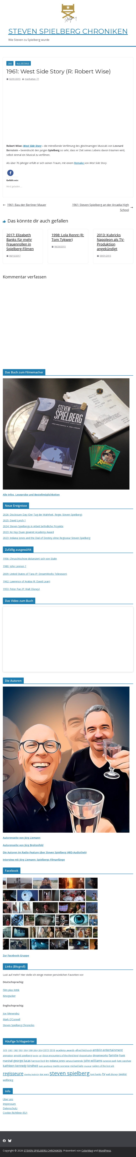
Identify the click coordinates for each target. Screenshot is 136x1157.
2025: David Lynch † (14, 520)
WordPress (104, 1150)
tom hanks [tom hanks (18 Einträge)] (95, 1074)
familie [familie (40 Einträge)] (113, 1055)
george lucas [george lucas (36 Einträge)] (22, 1061)
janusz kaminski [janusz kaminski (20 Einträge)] (74, 1060)
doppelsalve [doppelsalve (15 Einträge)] (85, 1055)
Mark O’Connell (11, 1019)
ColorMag (87, 1150)
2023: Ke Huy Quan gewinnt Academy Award (28, 532)
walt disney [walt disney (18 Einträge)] (112, 1074)
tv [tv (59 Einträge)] (103, 1074)
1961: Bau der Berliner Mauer (24, 205)
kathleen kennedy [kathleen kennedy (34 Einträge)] (15, 1066)
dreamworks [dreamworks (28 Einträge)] (100, 1055)
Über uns (8, 1099)
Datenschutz (10, 1108)
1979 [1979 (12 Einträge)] (5, 1050)
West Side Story (32, 145)
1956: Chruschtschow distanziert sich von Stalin (30, 558)
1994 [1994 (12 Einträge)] (25, 1050)
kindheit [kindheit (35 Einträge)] (32, 1066)
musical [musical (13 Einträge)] (87, 1066)
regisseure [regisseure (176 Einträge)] (13, 1073)
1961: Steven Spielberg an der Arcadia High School (102, 207)
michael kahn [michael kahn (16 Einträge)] (76, 1066)
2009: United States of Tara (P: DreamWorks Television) (35, 573)
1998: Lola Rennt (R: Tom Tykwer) (68, 237)
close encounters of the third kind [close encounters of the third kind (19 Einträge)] (60, 1055)
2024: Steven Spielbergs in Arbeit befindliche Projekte (33, 526)
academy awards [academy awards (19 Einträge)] (65, 1050)
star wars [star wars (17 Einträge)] (44, 1074)
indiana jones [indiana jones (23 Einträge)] (57, 1060)
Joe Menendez (11, 1013)
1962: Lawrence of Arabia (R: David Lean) (26, 581)
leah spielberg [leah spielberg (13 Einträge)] (45, 1066)
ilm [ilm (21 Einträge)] (47, 1060)
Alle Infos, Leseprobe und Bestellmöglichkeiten (31, 494)
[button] (10, 173)
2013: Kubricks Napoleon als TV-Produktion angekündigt (110, 242)
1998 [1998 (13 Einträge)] (30, 1050)
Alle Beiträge (23, 63)
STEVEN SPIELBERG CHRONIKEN (68, 31)
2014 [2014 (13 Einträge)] (40, 1050)
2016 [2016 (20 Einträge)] (52, 1050)
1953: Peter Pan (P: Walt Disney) (21, 589)
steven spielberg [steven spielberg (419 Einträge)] (70, 1073)
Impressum (9, 1104)
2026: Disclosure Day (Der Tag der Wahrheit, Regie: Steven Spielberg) (42, 514)
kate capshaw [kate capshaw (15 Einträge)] (124, 1060)
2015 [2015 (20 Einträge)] (46, 1050)
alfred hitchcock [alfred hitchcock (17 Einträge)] (83, 1050)
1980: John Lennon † (14, 566)
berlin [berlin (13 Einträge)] (35, 1055)
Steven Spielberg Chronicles (18, 1025)
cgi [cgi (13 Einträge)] (40, 1055)
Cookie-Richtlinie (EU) (15, 1112)
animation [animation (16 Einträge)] (8, 1055)
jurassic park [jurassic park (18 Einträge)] (110, 1060)
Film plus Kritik (11, 990)
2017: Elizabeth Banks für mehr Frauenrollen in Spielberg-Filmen (20, 242)
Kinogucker (9, 995)
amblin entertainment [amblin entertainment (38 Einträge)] (107, 1050)
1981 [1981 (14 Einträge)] (10, 1050)
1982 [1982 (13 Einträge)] (15, 1050)
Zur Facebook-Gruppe (16, 955)
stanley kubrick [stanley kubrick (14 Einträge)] (31, 1074)
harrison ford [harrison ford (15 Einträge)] (38, 1060)
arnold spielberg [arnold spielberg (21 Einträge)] (23, 1055)
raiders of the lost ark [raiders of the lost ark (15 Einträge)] (103, 1066)
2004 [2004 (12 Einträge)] (35, 1050)
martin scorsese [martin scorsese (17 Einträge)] (61, 1066)
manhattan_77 (32, 78)
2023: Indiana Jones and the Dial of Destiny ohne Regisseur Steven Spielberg (46, 538)
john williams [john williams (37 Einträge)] (93, 1060)
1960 (10, 63)
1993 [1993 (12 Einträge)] (20, 1050)
